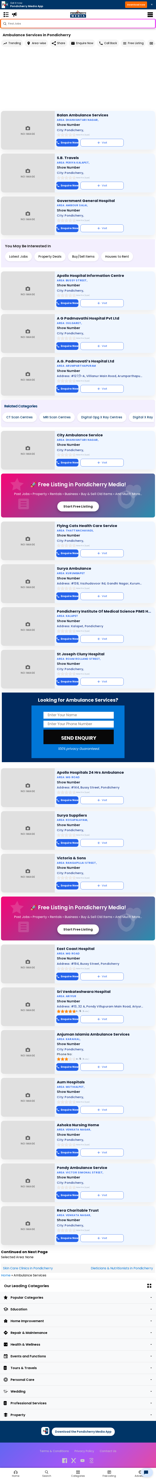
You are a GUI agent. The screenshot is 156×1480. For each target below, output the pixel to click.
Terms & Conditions (54, 1451)
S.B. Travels (68, 157)
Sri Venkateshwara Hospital (83, 991)
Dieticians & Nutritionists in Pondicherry (122, 1268)
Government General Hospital (86, 200)
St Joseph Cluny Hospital (80, 654)
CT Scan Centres (19, 417)
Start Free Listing (78, 506)
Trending (12, 43)
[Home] (15, 1473)
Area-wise (36, 43)
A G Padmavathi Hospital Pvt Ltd (88, 318)
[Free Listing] (78, 1473)
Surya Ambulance (74, 568)
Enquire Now (82, 43)
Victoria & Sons (71, 858)
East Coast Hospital (75, 948)
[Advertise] (140, 1473)
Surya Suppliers (72, 815)
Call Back (108, 43)
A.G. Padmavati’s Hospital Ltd (85, 361)
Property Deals (50, 256)
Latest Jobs (18, 256)
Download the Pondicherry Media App (83, 1432)
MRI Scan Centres (57, 417)
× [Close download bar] (152, 4)
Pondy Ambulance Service (82, 1167)
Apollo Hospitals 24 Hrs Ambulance (90, 772)
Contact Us (108, 1451)
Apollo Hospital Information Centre (90, 275)
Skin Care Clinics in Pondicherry (28, 1268)
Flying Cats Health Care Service (87, 525)
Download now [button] (136, 4)
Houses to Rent (117, 256)
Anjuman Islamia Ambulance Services (93, 1034)
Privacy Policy (84, 1451)
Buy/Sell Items (83, 256)
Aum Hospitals (71, 1082)
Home (6, 1275)
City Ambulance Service (80, 435)
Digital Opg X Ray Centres (101, 417)
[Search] (47, 1473)
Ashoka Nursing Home (78, 1124)
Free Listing (133, 43)
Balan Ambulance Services (82, 115)
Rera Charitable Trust (78, 1210)
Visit (102, 142)
